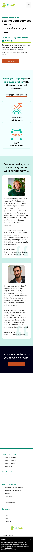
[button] (30, 539)
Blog (6, 499)
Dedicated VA (8, 466)
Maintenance (8, 475)
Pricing (6, 515)
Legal (6, 518)
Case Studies (8, 496)
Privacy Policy (8, 521)
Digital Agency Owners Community (14, 487)
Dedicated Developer (10, 457)
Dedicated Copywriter (10, 460)
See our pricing (11, 61)
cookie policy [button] (8, 548)
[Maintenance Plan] (16, 112)
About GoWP (8, 512)
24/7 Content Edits (9, 478)
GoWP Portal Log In (10, 502)
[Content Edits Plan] (16, 137)
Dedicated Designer (10, 463)
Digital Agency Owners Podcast (13, 490)
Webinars (7, 493)
